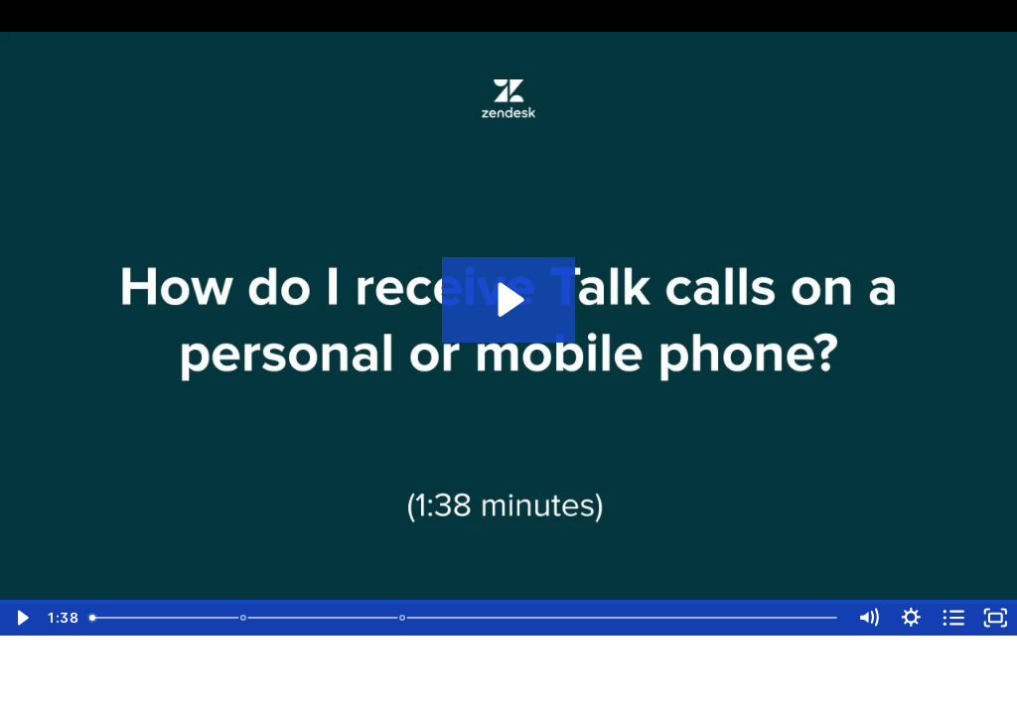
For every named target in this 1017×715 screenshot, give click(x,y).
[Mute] (868, 618)
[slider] (464, 618)
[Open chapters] (954, 618)
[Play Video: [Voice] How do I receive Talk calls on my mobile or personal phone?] (508, 299)
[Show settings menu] (911, 618)
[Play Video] (21, 618)
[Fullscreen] (995, 618)
